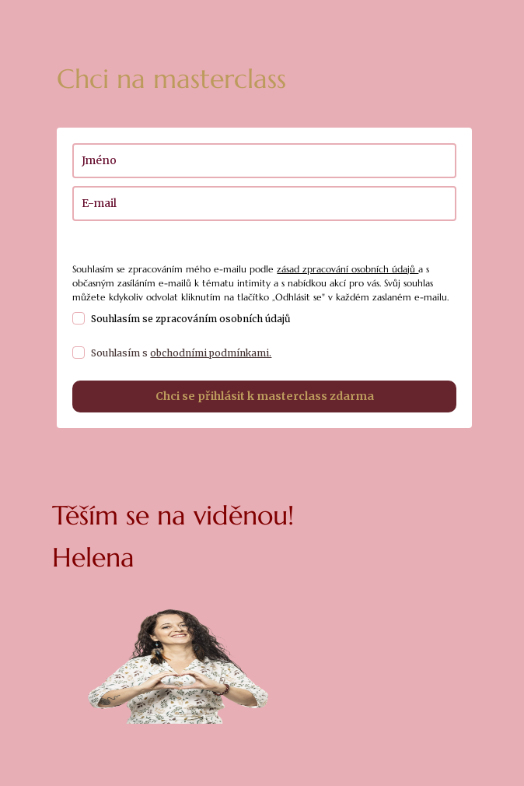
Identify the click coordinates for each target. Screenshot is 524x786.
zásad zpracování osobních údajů (347, 269)
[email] (264, 203)
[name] (264, 160)
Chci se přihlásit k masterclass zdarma (264, 396)
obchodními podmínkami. (210, 353)
